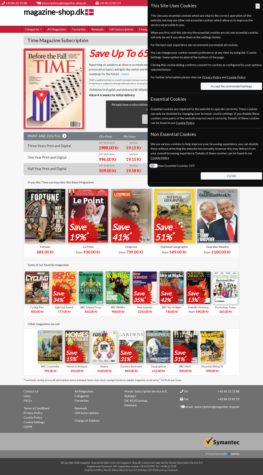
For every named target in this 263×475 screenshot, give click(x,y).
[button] (64, 136)
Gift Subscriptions (121, 29)
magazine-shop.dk (58, 12)
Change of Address (87, 420)
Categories (82, 396)
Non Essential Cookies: (176, 165)
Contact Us (31, 391)
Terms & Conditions (37, 408)
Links (27, 396)
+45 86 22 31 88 (16, 3)
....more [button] (124, 74)
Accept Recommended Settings (231, 86)
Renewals (97, 29)
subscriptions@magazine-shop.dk (64, 3)
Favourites (79, 29)
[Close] (257, 6)
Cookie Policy (33, 417)
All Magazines (56, 29)
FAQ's (28, 400)
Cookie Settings (34, 422)
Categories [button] (32, 29)
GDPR (28, 426)
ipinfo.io (233, 453)
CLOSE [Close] (231, 176)
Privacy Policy (33, 413)
